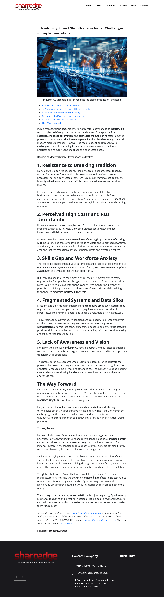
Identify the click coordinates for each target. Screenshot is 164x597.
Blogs (133, 5)
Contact (144, 5)
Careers (123, 5)
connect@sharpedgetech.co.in (99, 520)
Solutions (110, 5)
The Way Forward (51, 123)
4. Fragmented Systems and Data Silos (63, 116)
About (98, 5)
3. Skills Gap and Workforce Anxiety (61, 112)
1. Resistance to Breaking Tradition (61, 105)
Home (88, 5)
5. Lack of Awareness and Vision (59, 119)
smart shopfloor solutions (86, 513)
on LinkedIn (66, 523)
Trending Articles (58, 530)
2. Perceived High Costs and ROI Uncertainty (66, 109)
